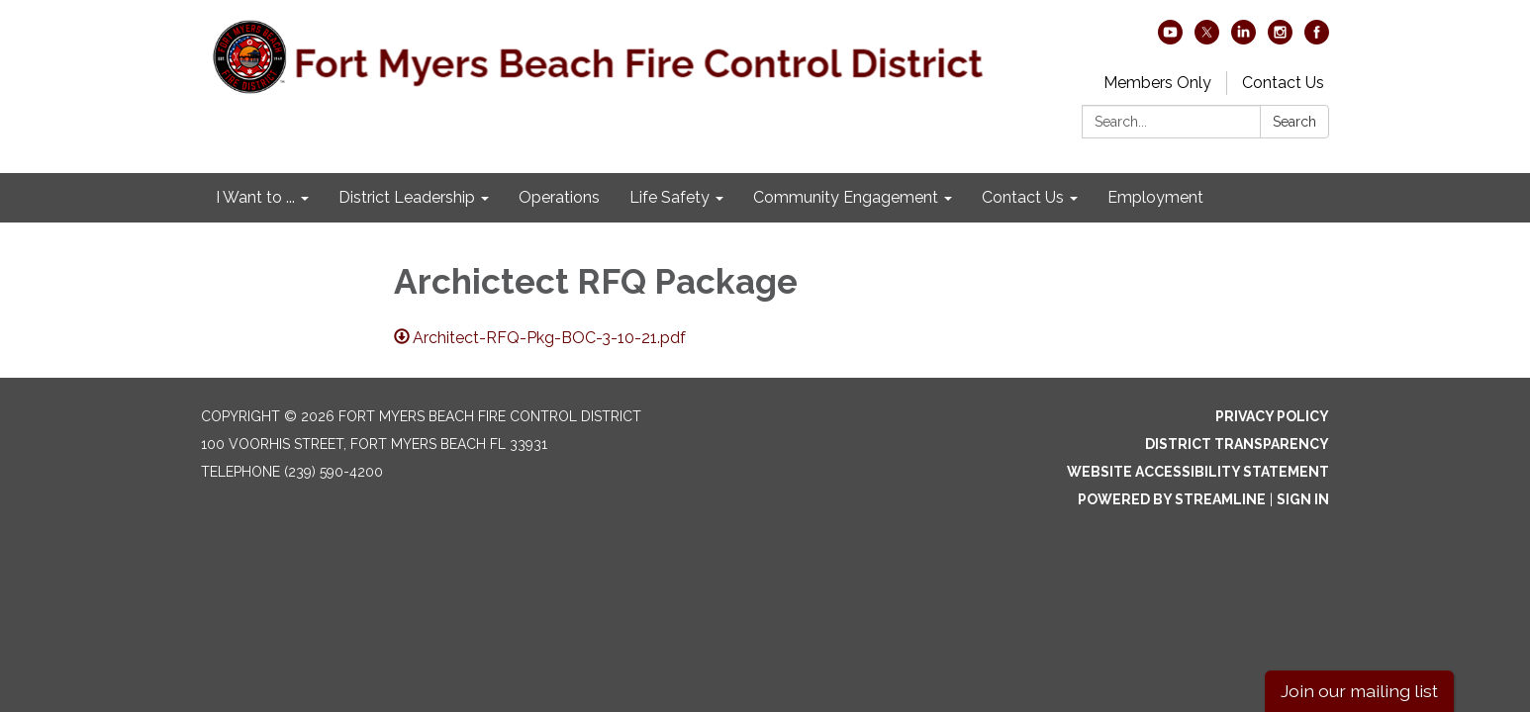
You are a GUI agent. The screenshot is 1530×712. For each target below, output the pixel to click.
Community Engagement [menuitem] (845, 197)
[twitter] (1207, 39)
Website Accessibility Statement (1198, 472)
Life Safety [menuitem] (669, 197)
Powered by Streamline (1172, 499)
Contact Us (1283, 82)
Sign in (1303, 499)
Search (1294, 122)
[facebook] (1316, 39)
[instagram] (1280, 39)
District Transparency (1237, 444)
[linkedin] (1243, 39)
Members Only (1157, 82)
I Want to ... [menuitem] (255, 197)
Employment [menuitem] (1155, 197)
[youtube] (1170, 39)
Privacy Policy (1272, 416)
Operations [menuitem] (559, 197)
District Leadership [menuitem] (406, 197)
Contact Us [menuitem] (1023, 197)
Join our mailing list (1359, 690)
